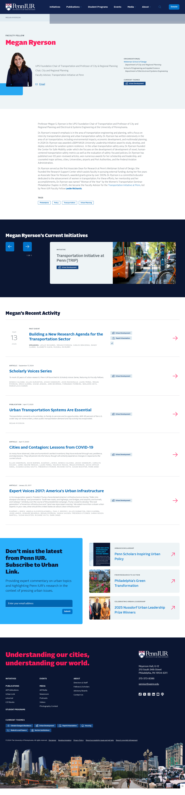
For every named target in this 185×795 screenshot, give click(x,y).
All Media (43, 697)
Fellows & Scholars (81, 693)
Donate (174, 7)
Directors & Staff (81, 689)
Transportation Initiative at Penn (124, 185)
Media (131, 7)
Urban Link (10, 701)
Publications (73, 7)
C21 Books (10, 709)
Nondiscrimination (64, 747)
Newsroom (44, 701)
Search (160, 7)
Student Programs (98, 7)
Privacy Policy (78, 747)
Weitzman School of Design (135, 62)
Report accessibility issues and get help (100, 747)
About (145, 7)
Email (42, 84)
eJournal (9, 705)
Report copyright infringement (126, 747)
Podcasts (43, 705)
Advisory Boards (80, 697)
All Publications (12, 697)
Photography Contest (49, 713)
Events (117, 7)
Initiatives (55, 7)
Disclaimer (52, 747)
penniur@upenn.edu (149, 691)
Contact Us (78, 701)
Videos (42, 709)
